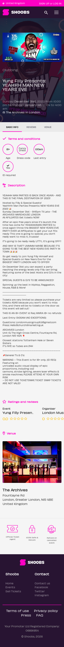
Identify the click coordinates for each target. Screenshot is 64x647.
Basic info (12, 127)
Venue (47, 127)
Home (9, 583)
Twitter (40, 591)
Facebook (41, 587)
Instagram (42, 595)
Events (10, 587)
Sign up (44, 3)
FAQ (39, 615)
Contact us (42, 583)
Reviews (31, 127)
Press (26, 615)
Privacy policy (46, 610)
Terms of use (17, 610)
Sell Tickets (13, 591)
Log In (57, 3)
